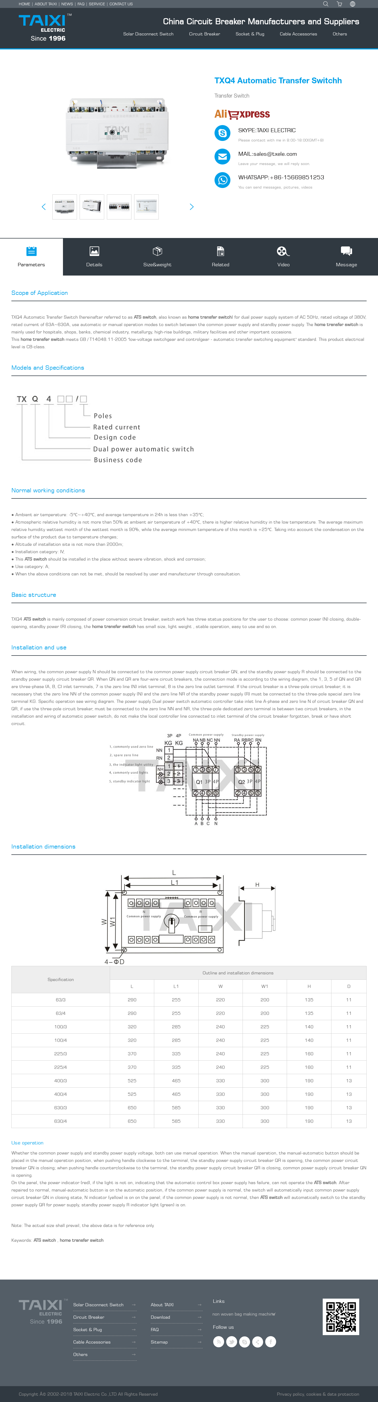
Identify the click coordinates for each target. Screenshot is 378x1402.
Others (340, 33)
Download (176, 1317)
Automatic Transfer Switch (51, 317)
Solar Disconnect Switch (148, 33)
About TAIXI (176, 1304)
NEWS (67, 4)
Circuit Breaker (204, 33)
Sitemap (176, 1342)
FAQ (81, 4)
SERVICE (97, 4)
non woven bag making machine (243, 1314)
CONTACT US (121, 4)
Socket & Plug (250, 33)
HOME (24, 4)
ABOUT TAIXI (46, 4)
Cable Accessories (298, 33)
